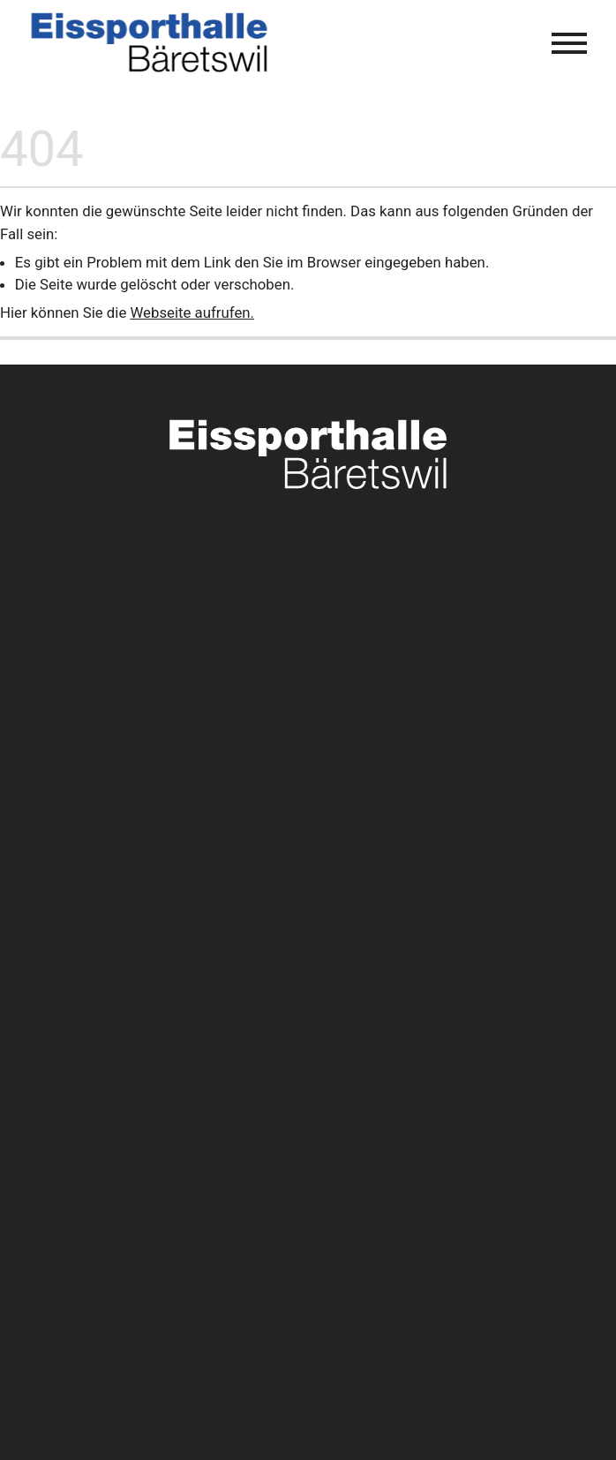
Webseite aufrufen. (192, 312)
